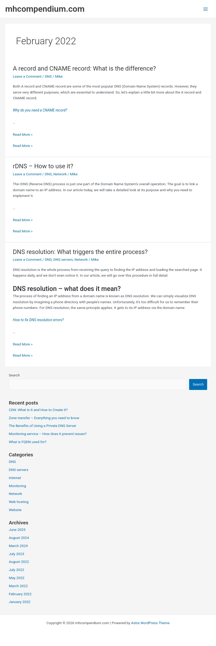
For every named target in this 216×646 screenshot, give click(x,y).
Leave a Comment (27, 76)
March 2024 (18, 546)
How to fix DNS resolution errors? (38, 320)
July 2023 (16, 554)
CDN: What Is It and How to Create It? (38, 410)
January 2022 (20, 602)
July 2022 (16, 570)
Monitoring (17, 486)
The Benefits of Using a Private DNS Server (42, 426)
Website (15, 510)
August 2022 (19, 562)
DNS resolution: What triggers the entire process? (80, 252)
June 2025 (17, 529)
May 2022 (17, 578)
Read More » (23, 134)
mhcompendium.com (45, 9)
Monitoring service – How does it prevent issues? (48, 434)
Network (60, 174)
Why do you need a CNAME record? (40, 110)
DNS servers (63, 259)
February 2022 (20, 594)
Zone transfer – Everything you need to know (44, 418)
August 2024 (19, 538)
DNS (48, 76)
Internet (15, 478)
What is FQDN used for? (27, 442)
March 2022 (18, 586)
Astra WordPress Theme (150, 623)
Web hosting (19, 502)
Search (14, 375)
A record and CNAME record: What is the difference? (84, 68)
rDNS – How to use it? (43, 166)
